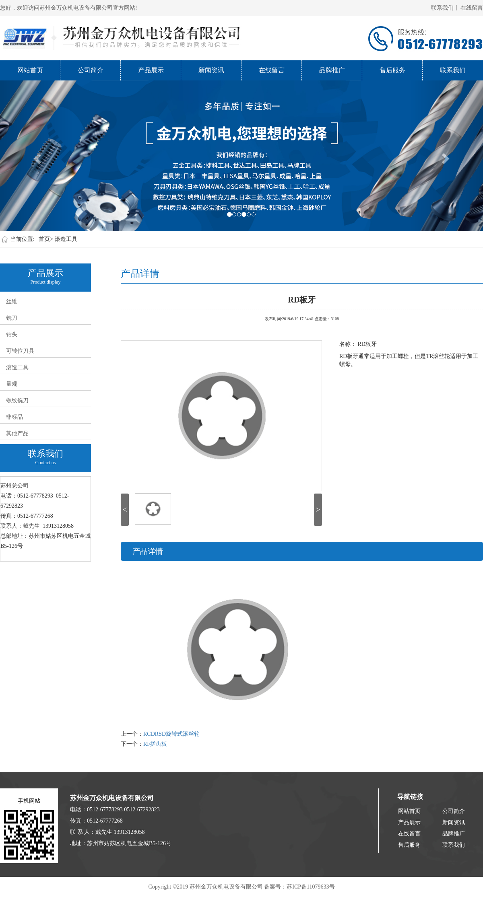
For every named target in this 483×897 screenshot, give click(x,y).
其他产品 (17, 433)
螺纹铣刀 (17, 400)
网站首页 (30, 70)
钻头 (11, 334)
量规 (11, 384)
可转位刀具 (20, 351)
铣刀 (11, 318)
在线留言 (471, 8)
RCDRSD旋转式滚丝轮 (171, 734)
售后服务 (392, 70)
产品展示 (151, 70)
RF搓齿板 (155, 744)
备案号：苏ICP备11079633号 (299, 887)
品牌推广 (332, 70)
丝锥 (11, 301)
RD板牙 (302, 298)
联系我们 (453, 70)
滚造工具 (66, 239)
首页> (46, 239)
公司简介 (90, 70)
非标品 (14, 417)
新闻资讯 (211, 70)
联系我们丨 (445, 8)
